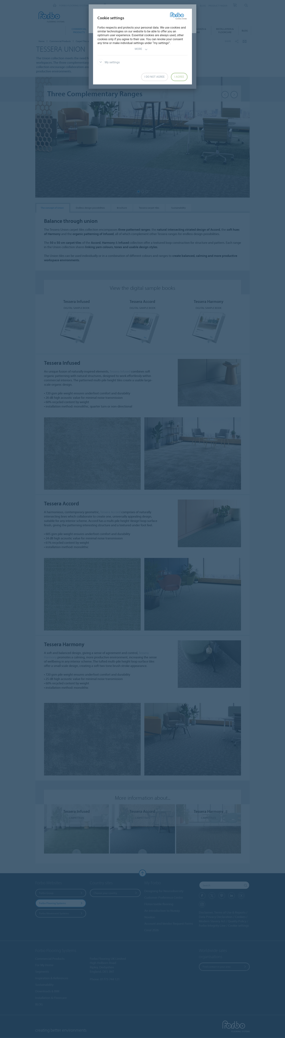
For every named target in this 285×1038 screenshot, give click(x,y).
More (141, 49)
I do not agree (154, 76)
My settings (108, 62)
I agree (179, 76)
